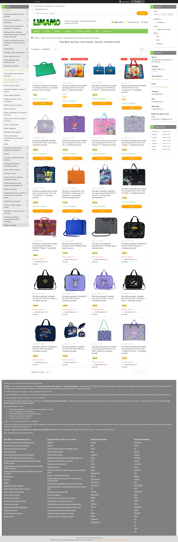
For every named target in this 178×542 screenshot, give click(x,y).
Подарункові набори (11, 66)
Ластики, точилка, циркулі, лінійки (12, 206)
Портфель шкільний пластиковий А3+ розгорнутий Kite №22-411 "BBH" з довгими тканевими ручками (104, 350)
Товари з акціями (10, 225)
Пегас (93, 501)
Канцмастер (95, 485)
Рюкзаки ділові (9, 516)
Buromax (137, 458)
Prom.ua (99, 538)
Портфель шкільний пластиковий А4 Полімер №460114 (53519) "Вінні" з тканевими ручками (74, 87)
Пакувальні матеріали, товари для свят (14, 15)
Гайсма (93, 467)
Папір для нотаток (10, 452)
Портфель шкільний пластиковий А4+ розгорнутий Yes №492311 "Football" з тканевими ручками (104, 87)
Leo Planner (138, 492)
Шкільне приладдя (10, 189)
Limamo (93, 442)
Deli (135, 473)
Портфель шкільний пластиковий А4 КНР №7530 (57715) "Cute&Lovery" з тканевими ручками (133, 88)
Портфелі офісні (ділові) (12, 132)
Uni (135, 519)
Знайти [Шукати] (142, 13)
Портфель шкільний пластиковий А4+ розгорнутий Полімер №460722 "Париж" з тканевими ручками (44, 247)
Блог (97, 31)
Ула (92, 510)
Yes (135, 525)
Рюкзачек (94, 504)
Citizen (136, 467)
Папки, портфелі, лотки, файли (14, 70)
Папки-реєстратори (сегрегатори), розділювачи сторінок (13, 138)
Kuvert (93, 449)
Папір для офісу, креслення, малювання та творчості (13, 27)
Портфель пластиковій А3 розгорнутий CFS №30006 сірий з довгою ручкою (104, 246)
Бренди (68, 31)
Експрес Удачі (95, 473)
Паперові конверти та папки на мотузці (14, 90)
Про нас (47, 31)
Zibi (135, 531)
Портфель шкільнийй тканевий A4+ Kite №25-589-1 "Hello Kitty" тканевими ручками (44, 142)
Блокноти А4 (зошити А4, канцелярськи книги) (19, 442)
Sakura (136, 510)
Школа (93, 516)
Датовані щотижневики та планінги (15, 507)
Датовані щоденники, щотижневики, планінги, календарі (12, 219)
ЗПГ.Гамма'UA (95, 479)
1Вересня (137, 442)
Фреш (93, 513)
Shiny (136, 516)
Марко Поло (95, 495)
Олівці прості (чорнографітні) (13, 486)
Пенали (6, 154)
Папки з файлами (10, 128)
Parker (136, 498)
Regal (136, 504)
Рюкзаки (50, 442)
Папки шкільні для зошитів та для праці (14, 74)
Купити (42, 103)
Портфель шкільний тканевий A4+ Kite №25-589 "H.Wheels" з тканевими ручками (73, 349)
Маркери (7, 480)
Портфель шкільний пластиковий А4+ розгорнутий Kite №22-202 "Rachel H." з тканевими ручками (104, 142)
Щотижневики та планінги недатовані (16, 446)
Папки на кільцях (10, 109)
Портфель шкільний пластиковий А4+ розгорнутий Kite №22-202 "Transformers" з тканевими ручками (44, 194)
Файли (6, 144)
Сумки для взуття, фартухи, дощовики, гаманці (13, 178)
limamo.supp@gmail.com (160, 87)
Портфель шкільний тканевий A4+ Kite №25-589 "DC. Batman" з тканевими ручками (44, 298)
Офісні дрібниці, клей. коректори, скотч (17, 489)
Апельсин (94, 455)
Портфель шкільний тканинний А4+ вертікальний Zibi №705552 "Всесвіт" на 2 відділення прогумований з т (104, 194)
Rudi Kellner (138, 507)
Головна (36, 31)
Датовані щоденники (11, 504)
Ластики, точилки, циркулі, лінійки (15, 501)
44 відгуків (125, 1)
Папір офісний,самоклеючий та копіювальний (19, 455)
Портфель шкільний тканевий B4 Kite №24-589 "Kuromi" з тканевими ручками (74, 298)
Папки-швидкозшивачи (12, 95)
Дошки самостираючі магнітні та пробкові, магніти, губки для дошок (14, 42)
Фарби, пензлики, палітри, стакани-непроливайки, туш (13, 184)
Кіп (92, 488)
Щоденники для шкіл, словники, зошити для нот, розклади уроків (15, 195)
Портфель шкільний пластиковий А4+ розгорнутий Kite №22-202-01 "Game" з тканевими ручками (133, 191)
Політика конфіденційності (119, 540)
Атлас (93, 464)
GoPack (136, 479)
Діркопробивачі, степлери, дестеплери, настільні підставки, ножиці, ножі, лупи (15, 34)
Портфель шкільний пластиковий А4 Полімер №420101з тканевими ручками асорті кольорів (45, 87)
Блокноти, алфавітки (54, 495)
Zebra (136, 528)
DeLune (136, 476)
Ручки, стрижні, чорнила (12, 170)
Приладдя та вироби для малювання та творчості (13, 149)
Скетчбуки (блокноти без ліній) (57, 492)
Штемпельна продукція (12, 201)
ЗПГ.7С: (93, 476)
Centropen (137, 464)
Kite (135, 482)
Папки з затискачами (11, 125)
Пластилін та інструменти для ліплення (14, 159)
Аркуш (93, 458)
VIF (135, 522)
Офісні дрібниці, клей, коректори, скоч (11, 61)
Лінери (6, 483)
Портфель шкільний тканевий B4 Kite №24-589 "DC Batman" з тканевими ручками (133, 246)
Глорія (93, 470)
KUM (135, 488)
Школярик (94, 519)
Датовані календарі (10, 510)
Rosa (92, 452)
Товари (57, 31)
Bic (135, 449)
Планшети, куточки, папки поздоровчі (12, 100)
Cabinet (136, 461)
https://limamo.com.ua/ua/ (160, 79)
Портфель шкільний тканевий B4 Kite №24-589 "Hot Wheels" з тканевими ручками (44, 349)
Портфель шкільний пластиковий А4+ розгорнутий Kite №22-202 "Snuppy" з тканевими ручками (133, 142)
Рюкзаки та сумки (10, 173)
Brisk (92, 446)
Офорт (93, 498)
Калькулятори (8, 49)
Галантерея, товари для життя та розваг (14, 212)
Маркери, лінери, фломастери (14, 52)
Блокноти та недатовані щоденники (12, 21)
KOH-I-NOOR (138, 485)
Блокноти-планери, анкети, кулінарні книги (61, 498)
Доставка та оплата (83, 31)
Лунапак (93, 492)
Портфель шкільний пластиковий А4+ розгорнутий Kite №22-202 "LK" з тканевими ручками (74, 142)
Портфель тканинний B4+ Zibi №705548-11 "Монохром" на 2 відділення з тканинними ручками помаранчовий (73, 194)
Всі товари (7, 10)
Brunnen (137, 455)
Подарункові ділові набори (13, 513)
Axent (136, 446)
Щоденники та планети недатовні (15, 449)
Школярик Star (95, 522)
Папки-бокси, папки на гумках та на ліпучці (15, 120)
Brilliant (136, 452)
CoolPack (137, 470)
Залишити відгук (133, 22)
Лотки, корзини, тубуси (11, 85)
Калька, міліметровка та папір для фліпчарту (18, 458)
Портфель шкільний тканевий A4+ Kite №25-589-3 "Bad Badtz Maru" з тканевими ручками (133, 298)
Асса (92, 461)
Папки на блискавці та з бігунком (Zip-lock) (15, 113)
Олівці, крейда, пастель (12, 56)
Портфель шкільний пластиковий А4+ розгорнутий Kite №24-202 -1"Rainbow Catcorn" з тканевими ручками (133, 350)
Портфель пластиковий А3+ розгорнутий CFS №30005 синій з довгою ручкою (74, 246)
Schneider (137, 513)
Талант (93, 507)
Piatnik (136, 501)
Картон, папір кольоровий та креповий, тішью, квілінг (64, 484)
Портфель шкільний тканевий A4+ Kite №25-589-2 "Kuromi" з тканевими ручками (103, 298)
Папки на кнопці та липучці (13, 105)
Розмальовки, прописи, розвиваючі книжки (11, 165)
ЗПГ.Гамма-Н (95, 482)
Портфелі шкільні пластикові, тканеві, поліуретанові (14, 80)
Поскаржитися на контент (101, 540)
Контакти (107, 31)
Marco (136, 495)
